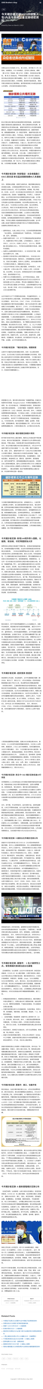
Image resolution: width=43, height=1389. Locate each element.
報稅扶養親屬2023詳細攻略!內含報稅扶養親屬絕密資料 (21, 1346)
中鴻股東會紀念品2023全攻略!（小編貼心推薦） (19, 1339)
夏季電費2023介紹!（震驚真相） (14, 1341)
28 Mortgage (10, 1368)
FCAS (3, 1368)
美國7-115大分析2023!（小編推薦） (15, 1326)
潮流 (22, 1358)
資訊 (4, 1358)
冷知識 (9, 1358)
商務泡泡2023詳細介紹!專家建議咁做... (16, 1323)
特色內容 (15, 1358)
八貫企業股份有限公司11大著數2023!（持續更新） (20, 1336)
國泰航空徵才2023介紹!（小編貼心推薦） (17, 1344)
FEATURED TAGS (6, 1354)
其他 (4, 9)
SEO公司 (17, 1368)
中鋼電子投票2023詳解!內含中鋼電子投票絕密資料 (20, 1321)
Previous (11, 1301)
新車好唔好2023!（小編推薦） (13, 1328)
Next (32, 1301)
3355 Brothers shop (9, 3)
